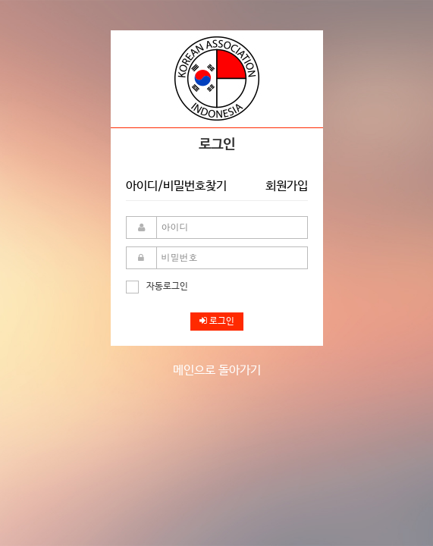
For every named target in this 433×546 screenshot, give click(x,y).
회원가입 (286, 186)
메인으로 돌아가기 (217, 370)
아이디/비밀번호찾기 (176, 186)
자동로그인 (157, 286)
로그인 (216, 321)
